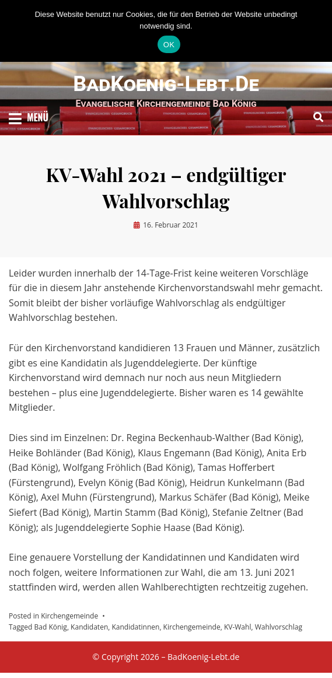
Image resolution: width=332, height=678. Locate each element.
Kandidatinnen (135, 627)
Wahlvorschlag (278, 627)
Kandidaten (89, 627)
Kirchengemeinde (69, 616)
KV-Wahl (237, 627)
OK (168, 44)
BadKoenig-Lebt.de (166, 84)
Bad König (50, 627)
